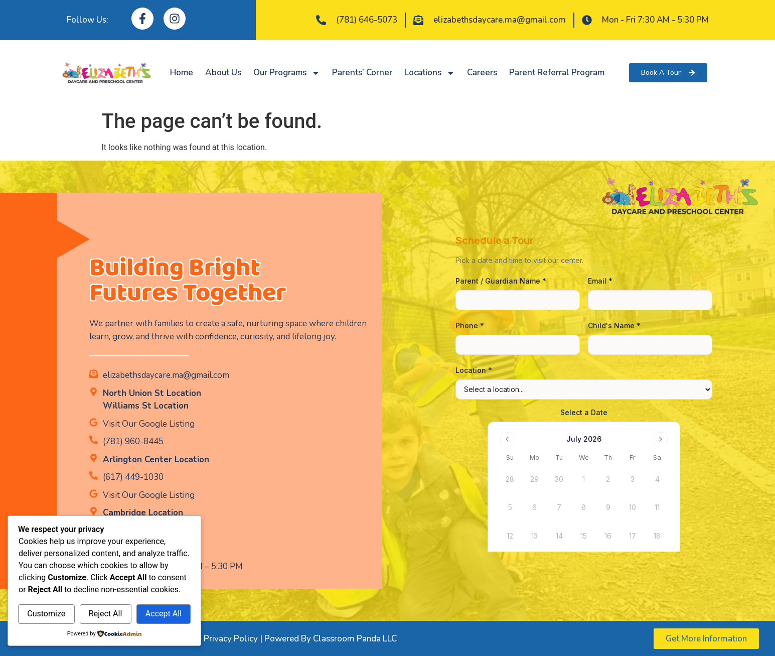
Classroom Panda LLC (355, 638)
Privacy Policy (231, 638)
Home (181, 72)
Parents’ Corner (362, 72)
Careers (482, 72)
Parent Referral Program (556, 72)
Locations (429, 73)
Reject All (105, 613)
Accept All (163, 613)
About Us (223, 72)
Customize (46, 613)
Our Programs (286, 73)
